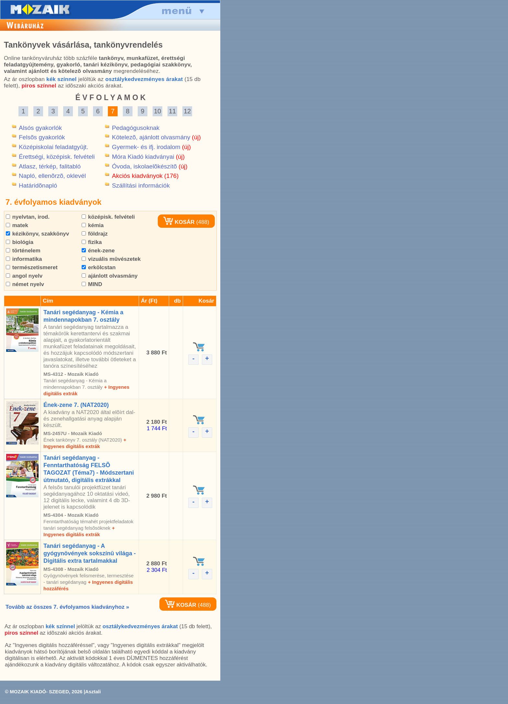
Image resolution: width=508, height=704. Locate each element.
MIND (92, 284)
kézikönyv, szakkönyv (37, 234)
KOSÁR (178, 222)
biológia (19, 242)
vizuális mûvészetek (111, 259)
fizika (92, 242)
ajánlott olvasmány (110, 276)
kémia (93, 225)
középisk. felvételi (108, 217)
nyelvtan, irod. (28, 217)
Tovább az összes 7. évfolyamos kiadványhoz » (67, 607)
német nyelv (25, 284)
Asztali (93, 691)
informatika (24, 259)
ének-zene (98, 251)
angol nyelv (24, 276)
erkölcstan (99, 267)
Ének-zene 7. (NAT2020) (76, 405)
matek (17, 225)
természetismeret (32, 267)
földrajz (95, 234)
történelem (23, 251)
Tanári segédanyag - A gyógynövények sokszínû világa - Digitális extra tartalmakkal (89, 553)
